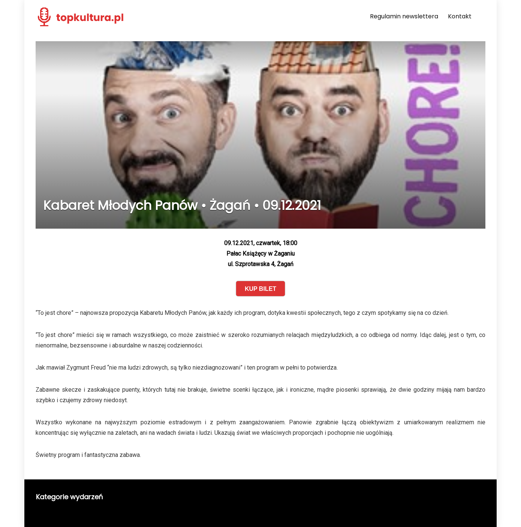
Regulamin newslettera (404, 16)
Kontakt (460, 16)
